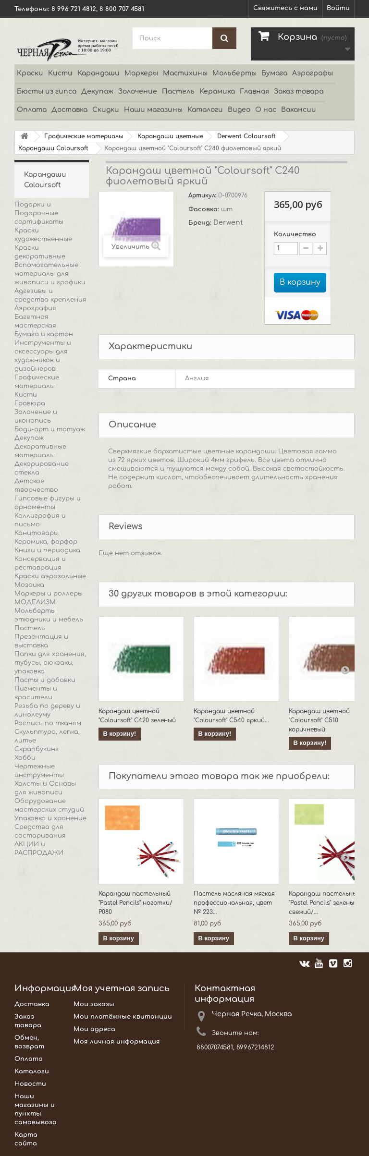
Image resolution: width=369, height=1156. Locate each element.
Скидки (105, 109)
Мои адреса (94, 1029)
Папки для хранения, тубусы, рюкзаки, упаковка (50, 663)
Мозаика (29, 585)
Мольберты (234, 73)
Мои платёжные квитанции (123, 1016)
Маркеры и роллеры (48, 593)
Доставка (69, 109)
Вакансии (298, 109)
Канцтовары (36, 533)
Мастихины (185, 73)
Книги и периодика (47, 550)
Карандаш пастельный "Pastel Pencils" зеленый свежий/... (325, 902)
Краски (30, 73)
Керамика (217, 91)
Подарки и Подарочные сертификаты (38, 213)
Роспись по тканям (47, 723)
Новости (30, 1084)
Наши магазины (153, 109)
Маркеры (141, 73)
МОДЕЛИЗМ (35, 602)
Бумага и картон (43, 334)
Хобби (25, 757)
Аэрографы (312, 73)
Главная (254, 91)
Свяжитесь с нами (285, 8)
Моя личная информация (117, 1041)
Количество (295, 234)
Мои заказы (94, 1004)
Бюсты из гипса (46, 91)
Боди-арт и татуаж (49, 429)
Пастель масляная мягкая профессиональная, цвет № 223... (234, 902)
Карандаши (98, 73)
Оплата (32, 109)
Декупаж (97, 91)
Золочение (137, 91)
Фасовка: (204, 209)
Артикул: (203, 195)
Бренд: (200, 222)
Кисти (60, 73)
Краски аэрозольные (50, 576)
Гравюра (29, 403)
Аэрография (35, 308)
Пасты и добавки (44, 680)
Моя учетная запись (122, 988)
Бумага (274, 73)
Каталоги (205, 109)
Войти (338, 8)
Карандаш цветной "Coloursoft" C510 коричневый (319, 720)
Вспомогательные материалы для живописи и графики (50, 274)
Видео (239, 109)
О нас (265, 109)
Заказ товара (298, 91)
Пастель (178, 91)
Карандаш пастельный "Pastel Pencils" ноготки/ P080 (135, 902)
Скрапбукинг (36, 749)
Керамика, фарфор (45, 541)
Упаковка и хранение (50, 818)
